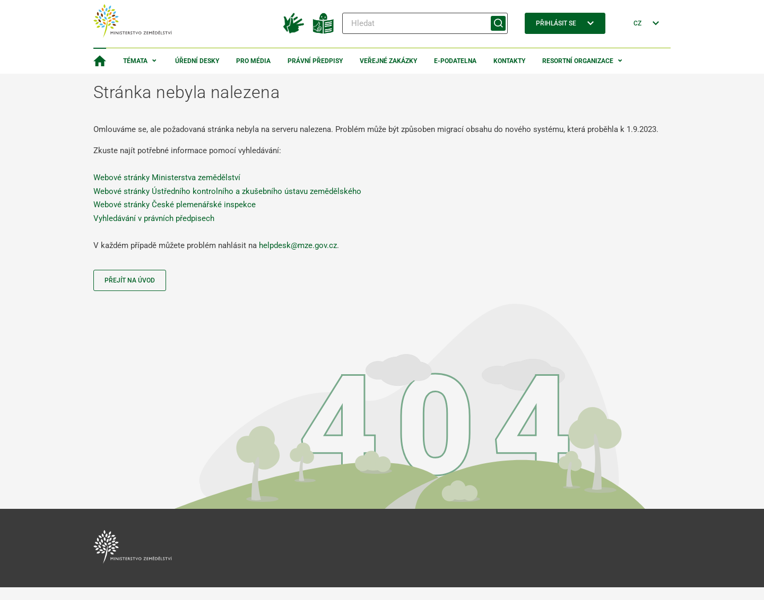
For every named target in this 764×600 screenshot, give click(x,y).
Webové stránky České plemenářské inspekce (174, 204)
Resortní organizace (577, 61)
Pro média (253, 61)
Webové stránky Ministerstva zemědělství (166, 177)
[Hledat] (425, 23)
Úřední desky (197, 61)
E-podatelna (455, 61)
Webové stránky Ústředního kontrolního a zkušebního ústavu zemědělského (227, 191)
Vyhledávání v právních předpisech (153, 218)
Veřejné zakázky (388, 61)
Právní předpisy (315, 61)
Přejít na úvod (130, 280)
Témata (135, 61)
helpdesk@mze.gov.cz (298, 245)
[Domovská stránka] (99, 61)
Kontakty (509, 61)
